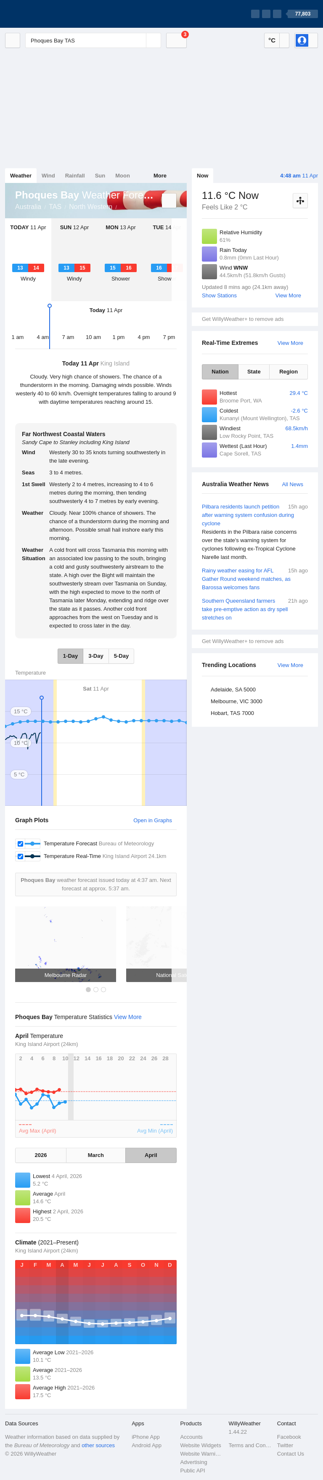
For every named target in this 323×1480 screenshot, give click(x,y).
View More (288, 295)
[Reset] (138, 40)
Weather (21, 175)
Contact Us (290, 1454)
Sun (100, 175)
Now (202, 175)
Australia (28, 206)
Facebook (289, 1437)
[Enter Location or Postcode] (93, 40)
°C (271, 40)
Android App (147, 1445)
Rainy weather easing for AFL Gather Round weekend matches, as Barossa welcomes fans (255, 578)
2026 (41, 1155)
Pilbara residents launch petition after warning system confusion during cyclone (255, 532)
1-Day (70, 656)
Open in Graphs (152, 820)
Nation (220, 371)
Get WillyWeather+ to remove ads (242, 319)
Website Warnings (201, 1454)
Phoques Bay (121, 206)
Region (288, 371)
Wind (48, 175)
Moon (122, 175)
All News (292, 484)
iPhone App (146, 1437)
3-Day (95, 656)
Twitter (285, 1445)
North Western (90, 206)
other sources (98, 1445)
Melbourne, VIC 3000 (236, 701)
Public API (192, 1470)
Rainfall (75, 175)
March (96, 1155)
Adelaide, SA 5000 (233, 689)
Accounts (191, 1437)
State (254, 371)
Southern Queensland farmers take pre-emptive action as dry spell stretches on (255, 609)
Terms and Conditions (250, 1445)
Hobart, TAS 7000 (232, 713)
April (151, 1155)
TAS (55, 206)
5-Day (121, 656)
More (160, 175)
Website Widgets (200, 1445)
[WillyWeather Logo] (44, 14)
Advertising (193, 1462)
